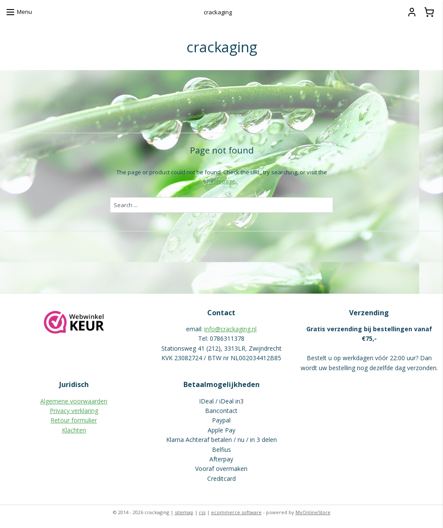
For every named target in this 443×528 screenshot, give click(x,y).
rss (202, 512)
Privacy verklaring (74, 410)
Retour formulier (74, 420)
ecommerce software (236, 512)
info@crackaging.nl (230, 329)
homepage (221, 181)
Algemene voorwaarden (73, 401)
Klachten (74, 430)
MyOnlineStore (313, 512)
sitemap (184, 512)
